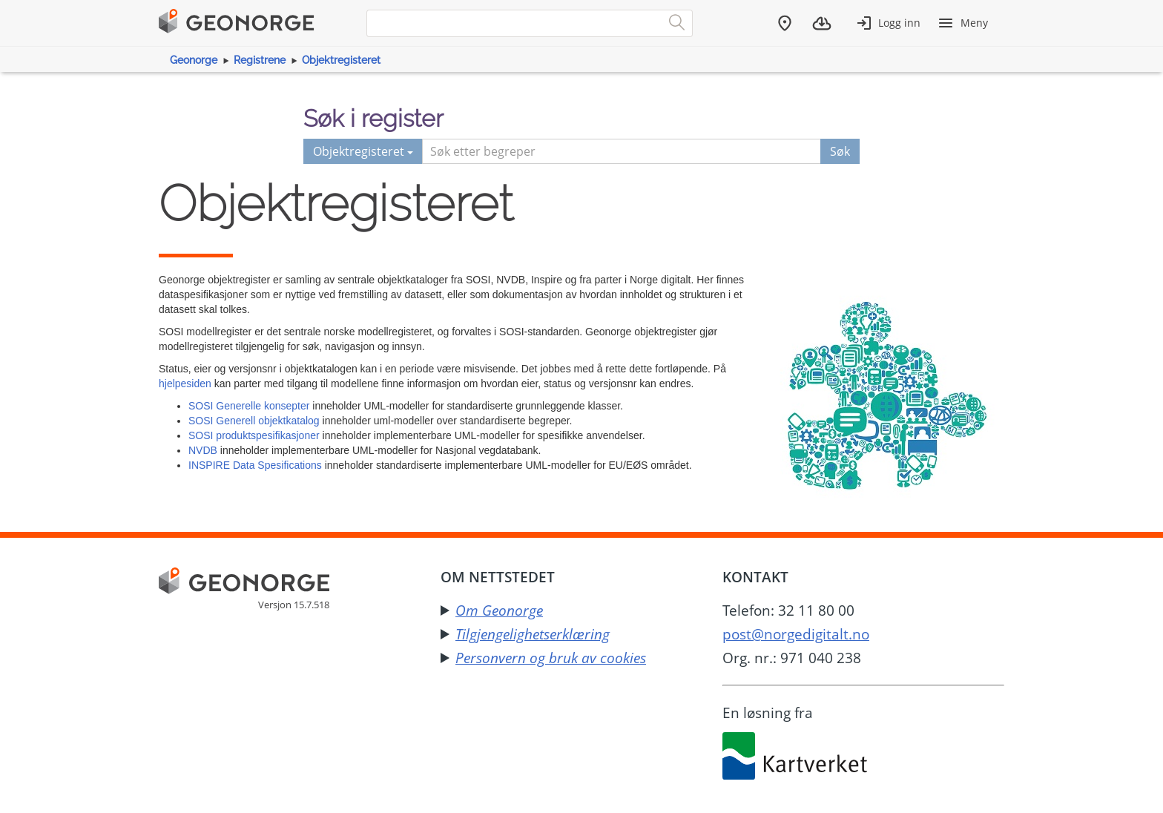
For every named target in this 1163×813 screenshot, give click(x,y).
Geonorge (193, 60)
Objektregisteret (341, 60)
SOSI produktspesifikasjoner (254, 435)
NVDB (202, 450)
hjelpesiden (185, 383)
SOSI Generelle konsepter (248, 406)
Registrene (260, 60)
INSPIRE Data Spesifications (255, 465)
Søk (840, 151)
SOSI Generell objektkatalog (254, 421)
